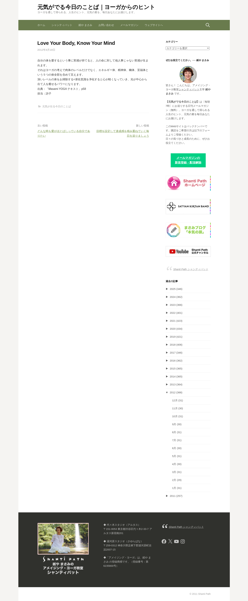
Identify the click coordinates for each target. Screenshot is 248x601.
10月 (175, 416)
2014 (173, 376)
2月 (174, 479)
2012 (173, 392)
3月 (174, 472)
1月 (174, 487)
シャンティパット (61, 25)
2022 (173, 312)
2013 (173, 384)
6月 (174, 448)
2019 (173, 336)
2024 (173, 296)
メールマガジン (129, 25)
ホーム (41, 25)
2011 (173, 495)
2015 (173, 368)
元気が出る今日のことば (56, 106)
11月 (175, 408)
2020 (173, 328)
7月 (174, 440)
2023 (173, 304)
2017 (173, 352)
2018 (173, 344)
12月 (175, 400)
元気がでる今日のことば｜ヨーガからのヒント (96, 7)
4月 (174, 464)
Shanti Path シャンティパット (190, 269)
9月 (174, 424)
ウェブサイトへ (154, 25)
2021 (173, 320)
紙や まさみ (85, 25)
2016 (173, 360)
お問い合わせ (106, 25)
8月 (174, 432)
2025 (173, 288)
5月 (174, 456)
